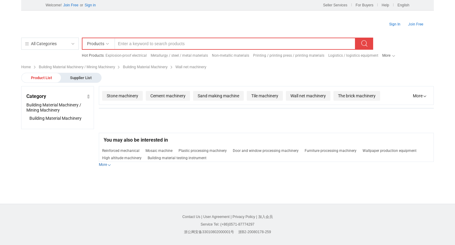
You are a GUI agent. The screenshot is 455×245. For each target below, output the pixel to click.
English (403, 5)
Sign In (394, 24)
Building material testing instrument (177, 158)
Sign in (90, 5)
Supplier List (81, 78)
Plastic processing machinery (203, 151)
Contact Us (191, 217)
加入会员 (265, 217)
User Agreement (216, 217)
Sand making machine (218, 95)
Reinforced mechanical (120, 151)
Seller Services (335, 5)
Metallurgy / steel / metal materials (179, 55)
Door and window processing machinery (266, 151)
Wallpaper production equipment (390, 151)
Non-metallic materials (230, 55)
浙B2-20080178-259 (254, 232)
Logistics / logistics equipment (353, 55)
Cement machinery (168, 95)
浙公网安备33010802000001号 (209, 232)
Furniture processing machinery (330, 151)
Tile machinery (264, 95)
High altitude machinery (122, 158)
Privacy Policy (244, 217)
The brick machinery (357, 95)
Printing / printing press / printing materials (288, 55)
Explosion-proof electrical (126, 55)
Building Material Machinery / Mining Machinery (53, 107)
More (386, 55)
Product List (41, 78)
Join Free (71, 5)
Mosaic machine (159, 151)
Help (385, 5)
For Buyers (364, 5)
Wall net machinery (308, 95)
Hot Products (93, 55)
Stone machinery (122, 95)
